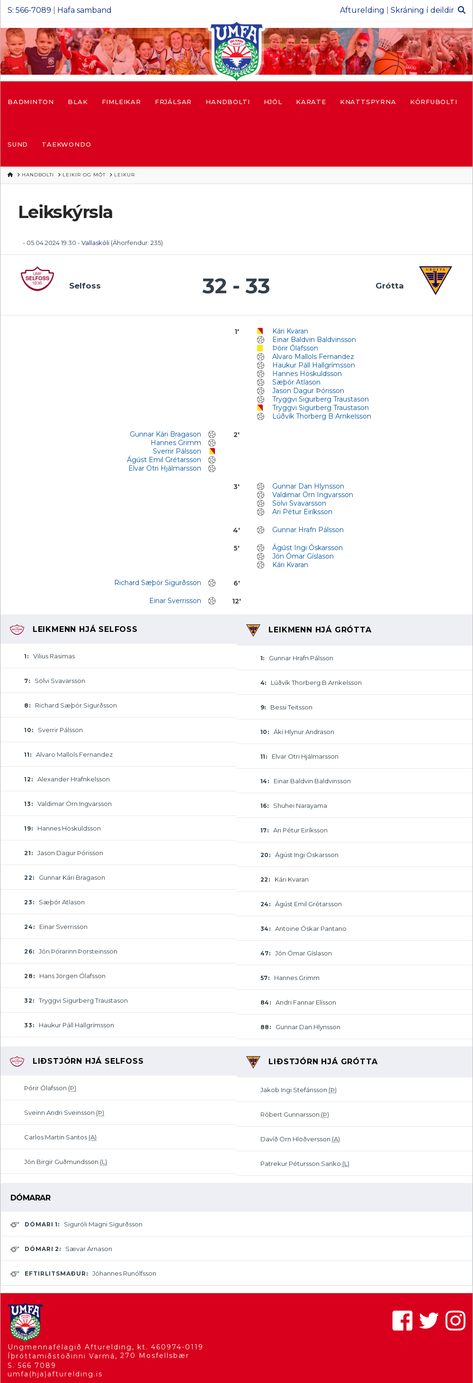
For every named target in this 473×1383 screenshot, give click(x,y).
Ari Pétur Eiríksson (302, 512)
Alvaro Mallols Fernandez (313, 356)
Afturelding (362, 10)
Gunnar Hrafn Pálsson (308, 529)
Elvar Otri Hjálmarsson (164, 468)
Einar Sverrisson (175, 600)
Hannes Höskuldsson (307, 373)
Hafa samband (84, 10)
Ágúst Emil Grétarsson (164, 459)
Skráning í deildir (422, 10)
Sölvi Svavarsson (299, 503)
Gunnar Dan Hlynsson (308, 486)
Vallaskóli (95, 242)
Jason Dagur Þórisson (308, 390)
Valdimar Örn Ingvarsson (312, 494)
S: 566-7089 (29, 10)
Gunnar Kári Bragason (165, 434)
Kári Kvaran (290, 331)
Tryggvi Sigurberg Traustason (320, 399)
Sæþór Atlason (296, 382)
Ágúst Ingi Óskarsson (307, 547)
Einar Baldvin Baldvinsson (314, 339)
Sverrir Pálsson (177, 451)
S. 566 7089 (32, 1365)
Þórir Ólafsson (295, 348)
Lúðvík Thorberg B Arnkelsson (321, 416)
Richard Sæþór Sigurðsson (157, 582)
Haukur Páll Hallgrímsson (313, 365)
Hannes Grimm (176, 442)
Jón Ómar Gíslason (303, 556)
